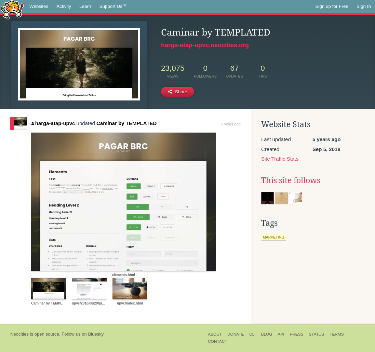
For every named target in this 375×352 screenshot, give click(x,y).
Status (316, 334)
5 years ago (231, 124)
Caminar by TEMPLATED (126, 123)
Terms (337, 334)
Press (296, 334)
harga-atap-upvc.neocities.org (205, 45)
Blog (266, 334)
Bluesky (96, 334)
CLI (252, 334)
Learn (85, 6)
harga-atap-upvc (53, 123)
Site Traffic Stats (279, 159)
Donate (235, 334)
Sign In (364, 6)
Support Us (112, 6)
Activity (63, 6)
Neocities (19, 334)
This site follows (290, 180)
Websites (38, 6)
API (281, 334)
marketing (273, 237)
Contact (217, 341)
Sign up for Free (331, 6)
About (215, 334)
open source (47, 334)
